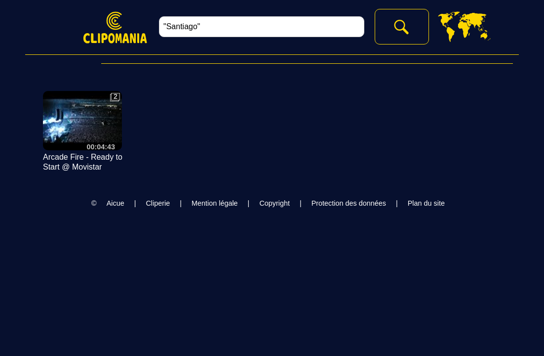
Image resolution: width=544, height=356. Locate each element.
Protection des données (348, 203)
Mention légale (215, 203)
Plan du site (426, 203)
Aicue (115, 203)
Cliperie (158, 203)
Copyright (274, 203)
